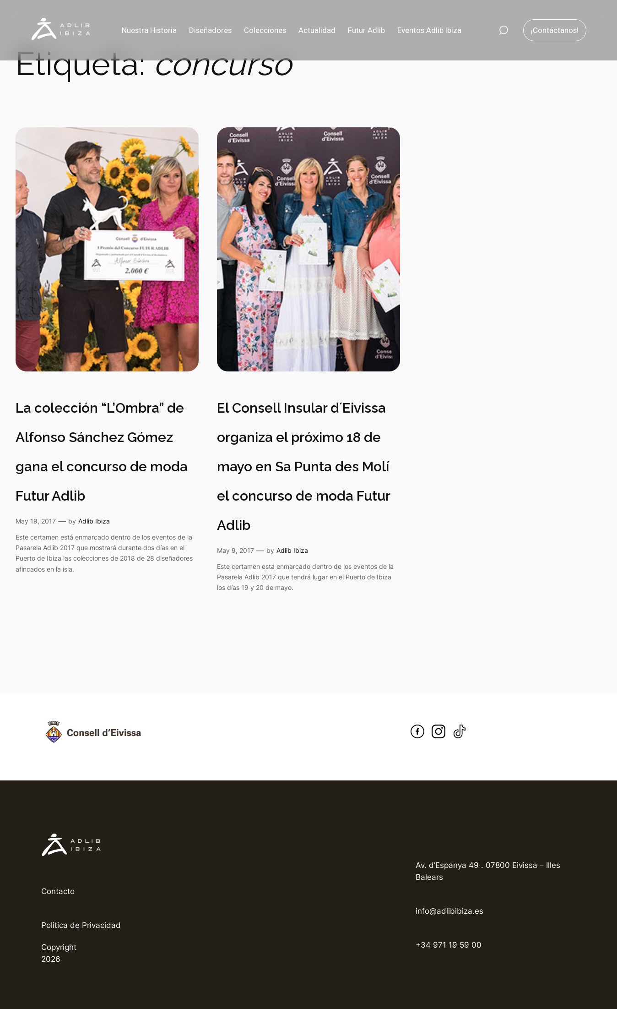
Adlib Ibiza (94, 521)
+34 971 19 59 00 (449, 944)
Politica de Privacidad (81, 925)
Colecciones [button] (265, 30)
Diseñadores (210, 30)
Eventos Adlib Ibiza (429, 30)
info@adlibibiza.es (449, 911)
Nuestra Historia (149, 30)
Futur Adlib (366, 30)
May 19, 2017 (36, 521)
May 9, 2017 (235, 550)
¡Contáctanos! (555, 30)
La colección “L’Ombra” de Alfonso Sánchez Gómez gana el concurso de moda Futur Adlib (102, 452)
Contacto (58, 891)
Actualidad (317, 30)
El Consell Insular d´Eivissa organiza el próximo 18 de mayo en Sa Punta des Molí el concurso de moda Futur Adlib (303, 466)
